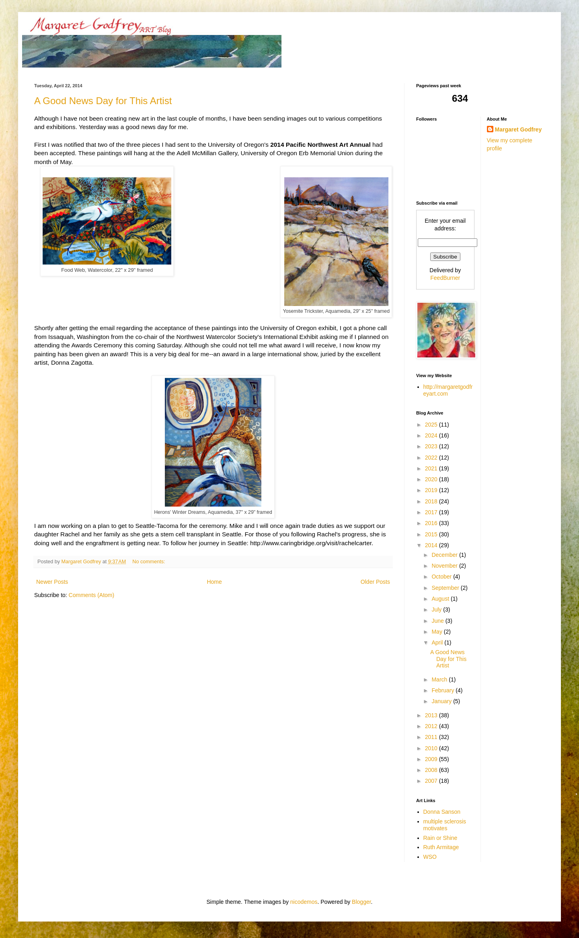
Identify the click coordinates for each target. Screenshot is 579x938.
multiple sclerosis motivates (444, 824)
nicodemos (304, 902)
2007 (432, 781)
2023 (432, 446)
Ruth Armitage (441, 847)
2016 (432, 523)
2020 (432, 479)
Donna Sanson (442, 812)
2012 (432, 726)
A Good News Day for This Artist (103, 100)
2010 (432, 748)
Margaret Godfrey (518, 129)
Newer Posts (52, 582)
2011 (432, 737)
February (443, 690)
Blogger (361, 902)
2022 (432, 457)
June (438, 621)
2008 (432, 770)
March (440, 679)
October (442, 576)
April (437, 642)
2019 (432, 490)
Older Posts (375, 582)
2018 (432, 501)
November (445, 565)
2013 (432, 715)
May (437, 631)
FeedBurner (445, 278)
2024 (432, 435)
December (445, 555)
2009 (432, 759)
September (445, 588)
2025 (432, 424)
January (442, 701)
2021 (432, 468)
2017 (432, 512)
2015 (432, 534)
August (440, 598)
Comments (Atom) (92, 595)
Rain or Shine (440, 838)
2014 (432, 545)
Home (214, 582)
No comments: (149, 561)
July (437, 609)
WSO (430, 857)
